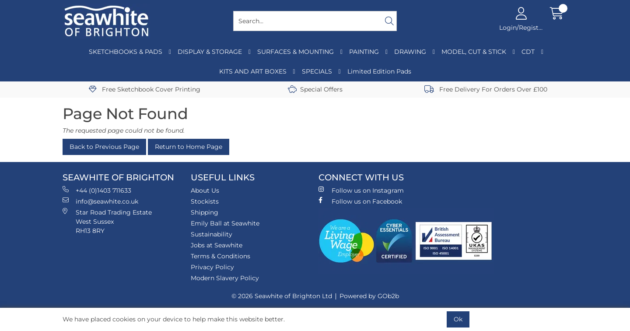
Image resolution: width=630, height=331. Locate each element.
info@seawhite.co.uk (100, 201)
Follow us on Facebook (360, 201)
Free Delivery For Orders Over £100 (485, 89)
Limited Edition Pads (379, 71)
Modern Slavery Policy (225, 278)
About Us (205, 190)
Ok (458, 319)
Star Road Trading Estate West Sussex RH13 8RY (107, 221)
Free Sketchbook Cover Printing (144, 89)
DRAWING (410, 52)
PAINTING (364, 52)
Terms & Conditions (220, 256)
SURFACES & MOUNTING (295, 52)
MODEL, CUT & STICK (473, 52)
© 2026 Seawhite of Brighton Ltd (281, 296)
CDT (528, 52)
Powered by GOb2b (369, 296)
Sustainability (211, 234)
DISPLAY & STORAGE (210, 52)
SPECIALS (317, 71)
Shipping (204, 212)
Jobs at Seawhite (216, 245)
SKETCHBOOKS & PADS (125, 52)
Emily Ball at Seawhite (225, 223)
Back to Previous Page (104, 147)
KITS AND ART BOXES (253, 71)
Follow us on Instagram (361, 190)
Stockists (205, 201)
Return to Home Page (188, 147)
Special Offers (315, 89)
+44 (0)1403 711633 (97, 190)
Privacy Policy (212, 267)
